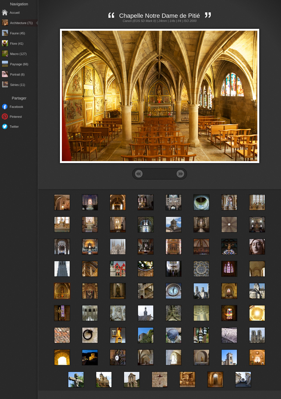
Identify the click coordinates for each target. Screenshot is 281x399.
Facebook (16, 106)
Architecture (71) (21, 23)
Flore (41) (16, 43)
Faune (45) (17, 33)
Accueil (15, 12)
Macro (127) (18, 54)
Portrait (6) (17, 74)
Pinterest (16, 116)
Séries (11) (17, 84)
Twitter (14, 126)
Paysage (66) (19, 64)
